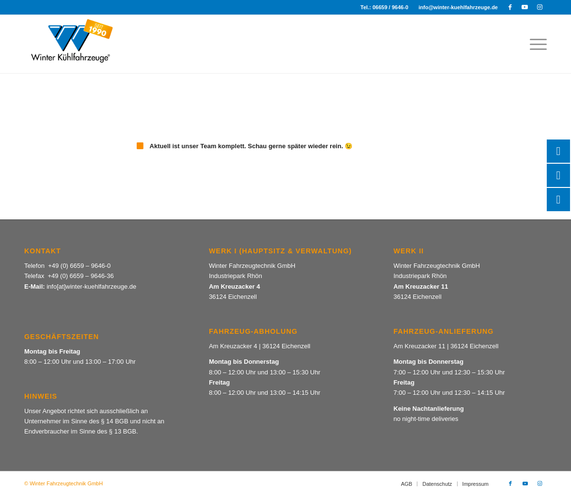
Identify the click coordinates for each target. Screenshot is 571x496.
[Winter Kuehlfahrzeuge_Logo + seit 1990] (71, 44)
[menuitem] (385, 7)
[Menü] (535, 44)
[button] (21, 474)
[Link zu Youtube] (525, 7)
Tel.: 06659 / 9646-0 (385, 7)
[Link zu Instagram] (539, 7)
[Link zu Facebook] (510, 7)
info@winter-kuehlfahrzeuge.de (458, 7)
